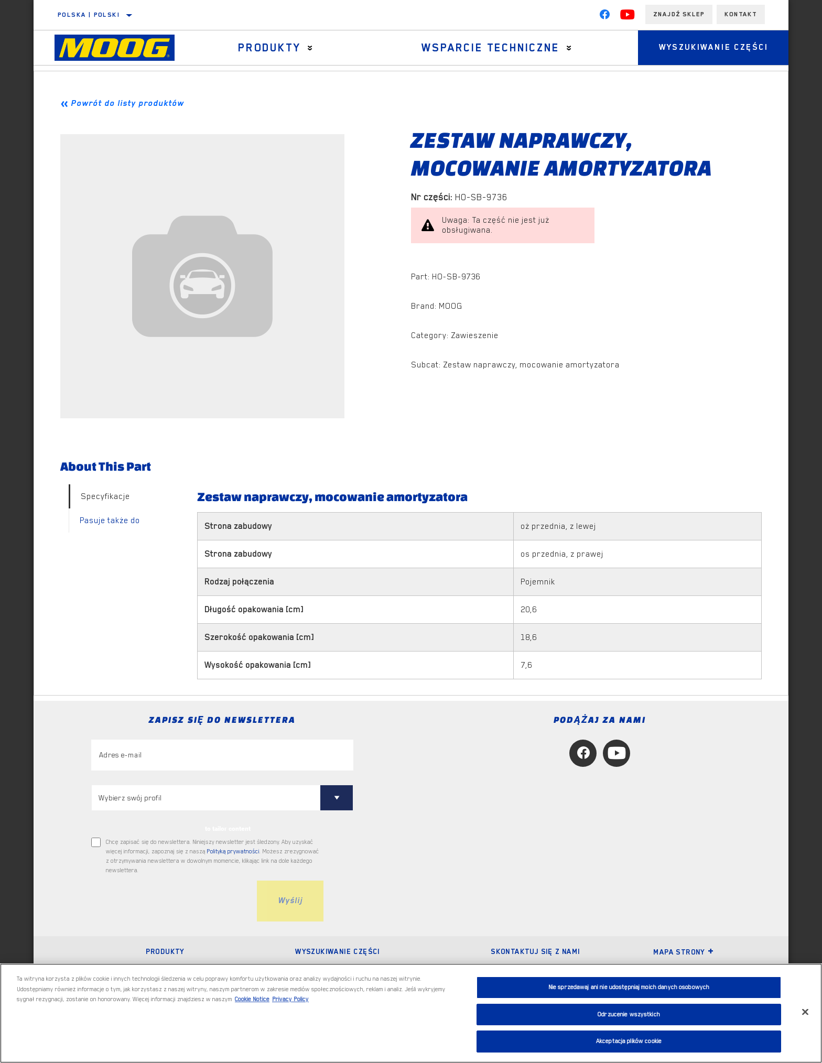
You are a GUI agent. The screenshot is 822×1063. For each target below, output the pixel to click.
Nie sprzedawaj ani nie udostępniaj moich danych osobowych (628, 987)
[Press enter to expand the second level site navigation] (310, 47)
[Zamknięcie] (805, 1012)
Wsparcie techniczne (490, 47)
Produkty (269, 47)
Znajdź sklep (679, 14)
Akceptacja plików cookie (629, 1041)
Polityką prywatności (233, 851)
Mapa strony (683, 952)
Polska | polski (89, 14)
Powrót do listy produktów (127, 103)
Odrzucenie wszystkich (629, 1014)
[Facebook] (604, 16)
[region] (411, 1013)
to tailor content (228, 828)
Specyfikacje (105, 496)
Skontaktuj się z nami (535, 951)
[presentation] (171, 901)
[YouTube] (627, 16)
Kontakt (740, 14)
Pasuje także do (110, 520)
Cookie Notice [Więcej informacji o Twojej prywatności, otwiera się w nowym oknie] (252, 999)
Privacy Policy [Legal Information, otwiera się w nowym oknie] (290, 999)
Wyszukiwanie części (714, 47)
